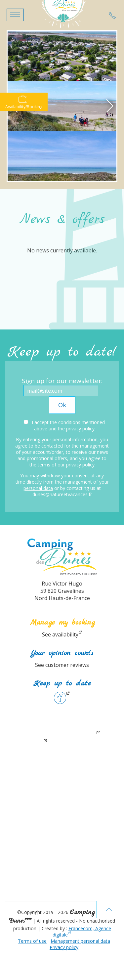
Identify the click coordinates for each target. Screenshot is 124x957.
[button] (15, 15)
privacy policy (80, 464)
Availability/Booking (23, 102)
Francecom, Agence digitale (82, 931)
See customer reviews (62, 665)
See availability (60, 634)
